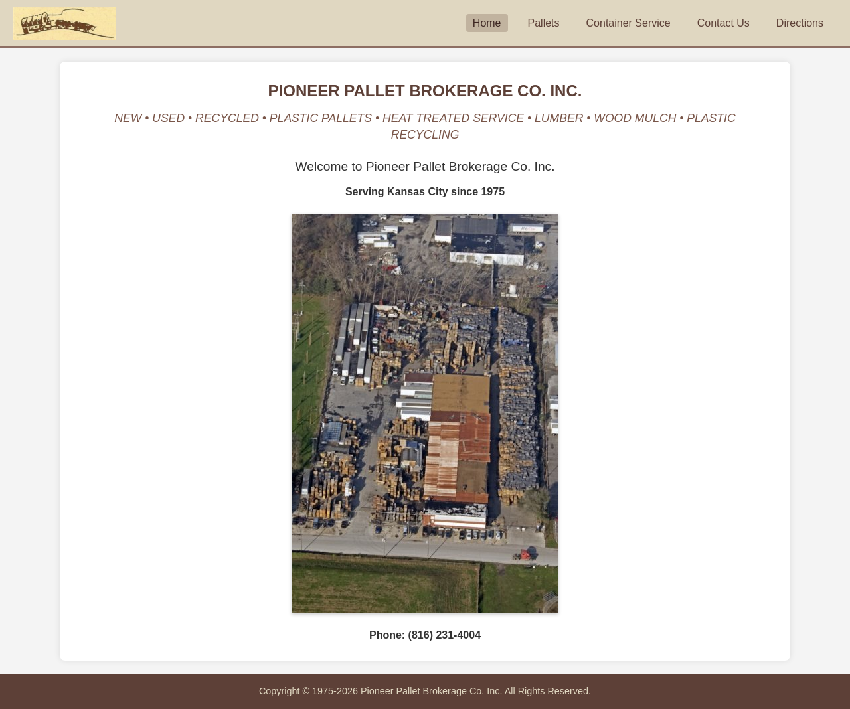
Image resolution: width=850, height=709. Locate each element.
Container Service (628, 23)
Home (487, 23)
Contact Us (723, 23)
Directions (799, 23)
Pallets (544, 23)
